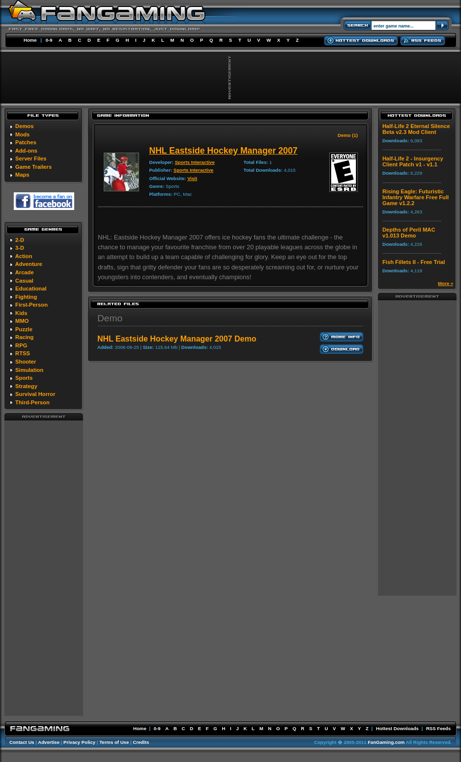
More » (445, 283)
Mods (22, 134)
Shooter (25, 362)
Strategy (26, 386)
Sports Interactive (195, 162)
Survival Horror (35, 394)
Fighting (26, 297)
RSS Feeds (438, 728)
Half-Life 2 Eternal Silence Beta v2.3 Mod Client (416, 129)
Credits (141, 742)
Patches (25, 142)
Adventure (28, 264)
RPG (21, 345)
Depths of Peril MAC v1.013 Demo (408, 232)
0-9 (49, 40)
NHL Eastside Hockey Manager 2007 (223, 151)
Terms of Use (114, 742)
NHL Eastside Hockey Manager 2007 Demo (176, 339)
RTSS (22, 353)
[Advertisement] (43, 567)
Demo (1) (348, 135)
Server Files (30, 158)
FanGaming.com (386, 742)
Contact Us (21, 742)
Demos (24, 126)
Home (30, 40)
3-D (19, 248)
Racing (24, 337)
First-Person (31, 305)
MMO (22, 321)
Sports (23, 378)
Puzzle (23, 329)
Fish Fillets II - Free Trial (413, 262)
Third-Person (32, 402)
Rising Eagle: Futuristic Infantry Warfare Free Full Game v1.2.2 (415, 197)
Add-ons (26, 151)
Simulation (29, 370)
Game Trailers (33, 167)
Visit (192, 178)
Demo (109, 318)
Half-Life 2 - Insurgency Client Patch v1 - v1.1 (412, 161)
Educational (30, 288)
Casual (24, 281)
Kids (21, 313)
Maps (22, 175)
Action (23, 256)
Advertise (48, 742)
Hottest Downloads (397, 728)
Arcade (24, 272)
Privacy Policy (79, 742)
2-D (19, 240)
